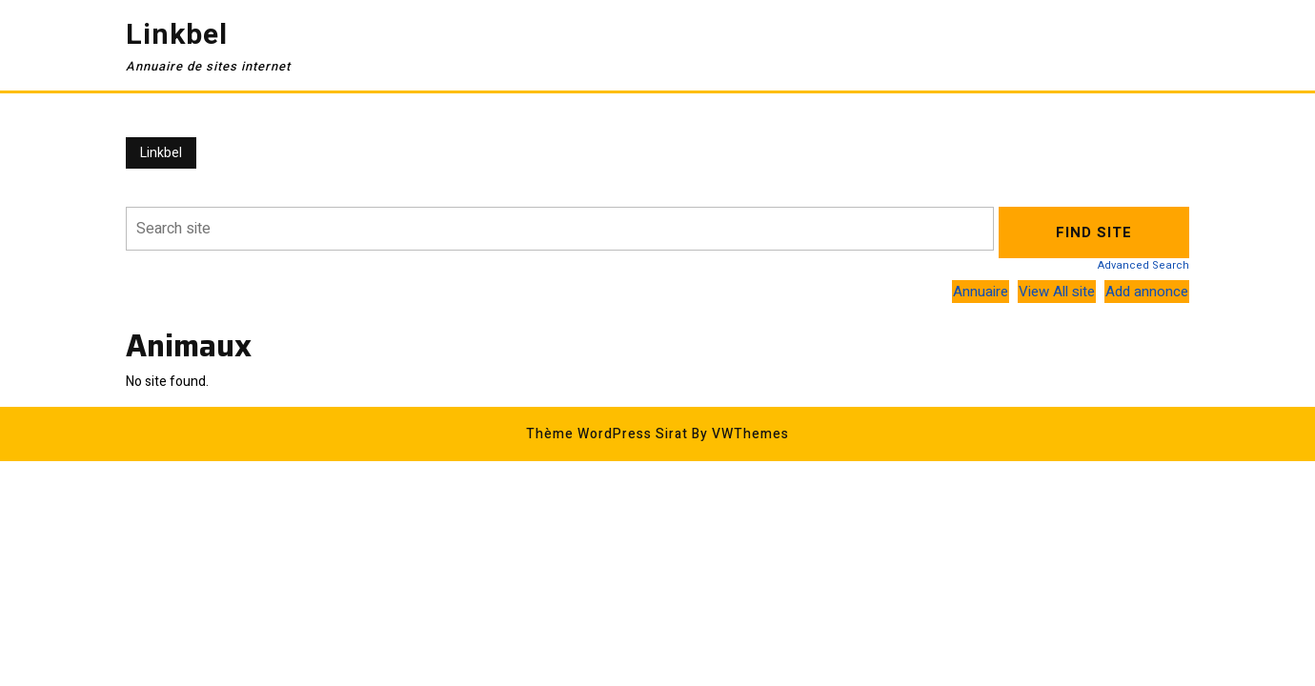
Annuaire (980, 291)
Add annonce (1146, 291)
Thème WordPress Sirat (607, 434)
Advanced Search (1143, 265)
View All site (1057, 291)
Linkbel (177, 35)
